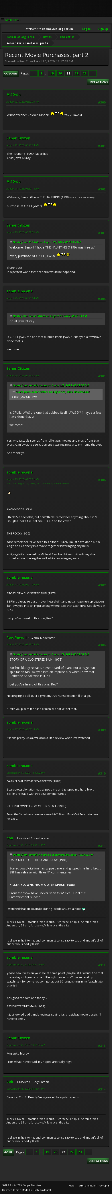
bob (9, 837)
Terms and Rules (86, 1185)
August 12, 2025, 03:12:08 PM (22, 101)
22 (76, 73)
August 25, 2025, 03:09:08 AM (22, 231)
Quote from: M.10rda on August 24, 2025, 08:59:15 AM (47, 242)
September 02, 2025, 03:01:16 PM (25, 964)
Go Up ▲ (104, 1185)
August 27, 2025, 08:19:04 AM (22, 644)
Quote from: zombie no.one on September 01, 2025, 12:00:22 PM (53, 854)
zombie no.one (19, 290)
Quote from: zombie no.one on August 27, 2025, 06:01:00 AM (51, 654)
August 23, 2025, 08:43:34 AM (22, 144)
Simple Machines (32, 1185)
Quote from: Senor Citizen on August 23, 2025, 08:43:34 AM (50, 315)
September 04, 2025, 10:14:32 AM (25, 1044)
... (46, 73)
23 (84, 73)
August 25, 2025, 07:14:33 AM (22, 375)
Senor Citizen (18, 137)
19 (52, 73)
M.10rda (13, 94)
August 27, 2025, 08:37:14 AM (22, 728)
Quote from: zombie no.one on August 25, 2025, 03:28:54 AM (51, 385)
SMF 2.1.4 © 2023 (12, 1185)
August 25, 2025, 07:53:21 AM (22, 478)
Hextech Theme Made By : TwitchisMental (26, 1189)
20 (60, 73)
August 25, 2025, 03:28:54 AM (22, 297)
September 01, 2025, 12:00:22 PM (25, 772)
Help (72, 1185)
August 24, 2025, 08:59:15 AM (22, 188)
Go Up (8, 1151)
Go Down (10, 73)
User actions (98, 81)
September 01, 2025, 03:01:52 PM (25, 844)
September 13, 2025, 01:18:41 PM (25, 1088)
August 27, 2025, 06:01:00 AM (22, 584)
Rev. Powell (16, 636)
